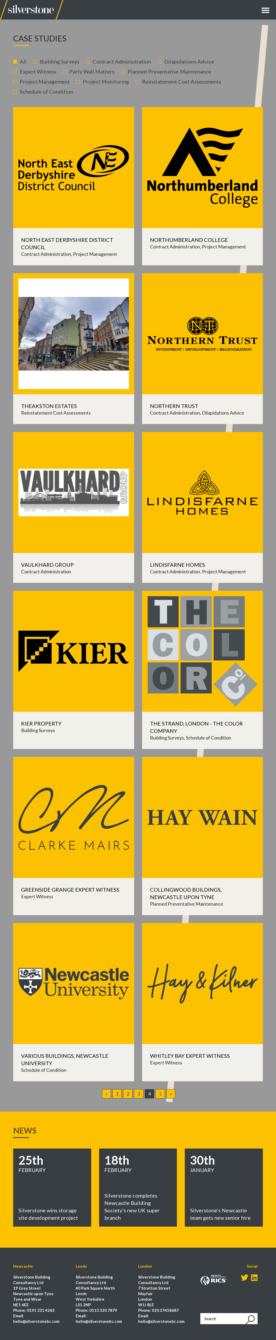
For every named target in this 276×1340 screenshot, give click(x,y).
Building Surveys (59, 61)
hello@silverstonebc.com (36, 1321)
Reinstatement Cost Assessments (181, 81)
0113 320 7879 (103, 1310)
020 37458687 (165, 1310)
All (23, 61)
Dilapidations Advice (189, 61)
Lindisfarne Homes (177, 564)
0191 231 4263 (41, 1310)
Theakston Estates (49, 406)
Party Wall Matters (91, 71)
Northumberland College (189, 240)
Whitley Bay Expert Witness (190, 1056)
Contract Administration (122, 61)
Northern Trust (174, 406)
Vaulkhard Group (47, 564)
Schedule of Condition (46, 91)
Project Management (45, 81)
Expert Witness (38, 71)
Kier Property (41, 723)
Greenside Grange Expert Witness (70, 889)
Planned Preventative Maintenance (169, 71)
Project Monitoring (106, 81)
